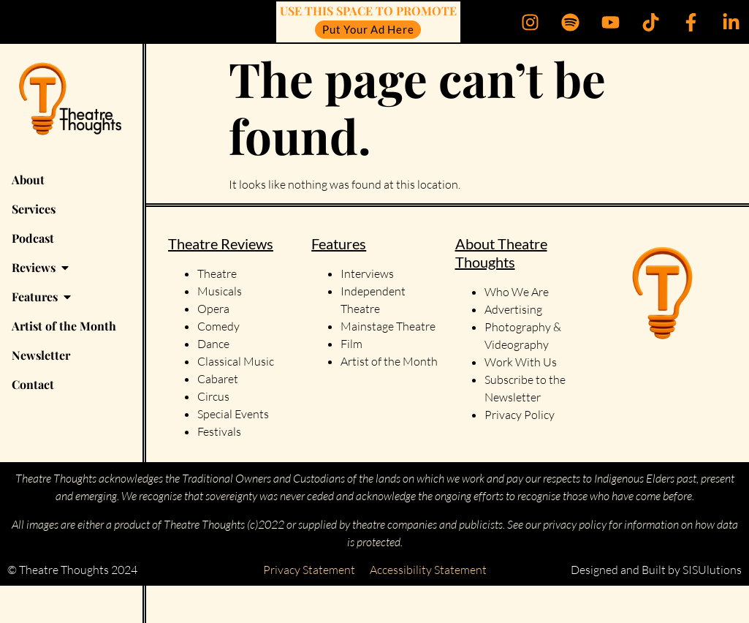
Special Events (233, 414)
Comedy (218, 326)
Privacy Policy (519, 414)
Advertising (513, 309)
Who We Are (516, 291)
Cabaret (217, 378)
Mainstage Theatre (388, 326)
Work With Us (521, 362)
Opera (213, 308)
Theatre (217, 273)
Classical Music (235, 361)
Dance (213, 343)
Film (351, 343)
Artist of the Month (389, 361)
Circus (213, 396)
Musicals (219, 291)
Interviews (367, 273)
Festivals (219, 431)
